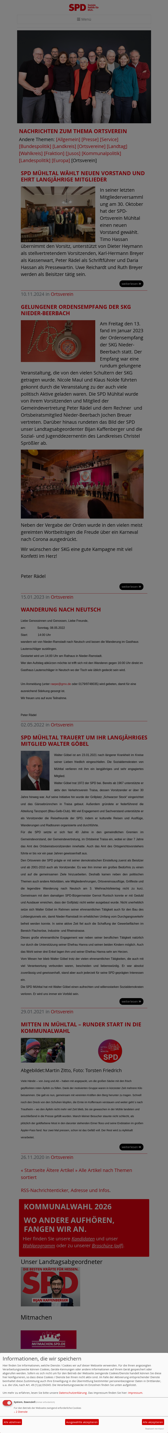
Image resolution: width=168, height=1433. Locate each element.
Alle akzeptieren (153, 1422)
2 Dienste (21, 1411)
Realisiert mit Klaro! (154, 1428)
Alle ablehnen (12, 1422)
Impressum (135, 1393)
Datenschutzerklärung (73, 1393)
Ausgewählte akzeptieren (82, 1422)
